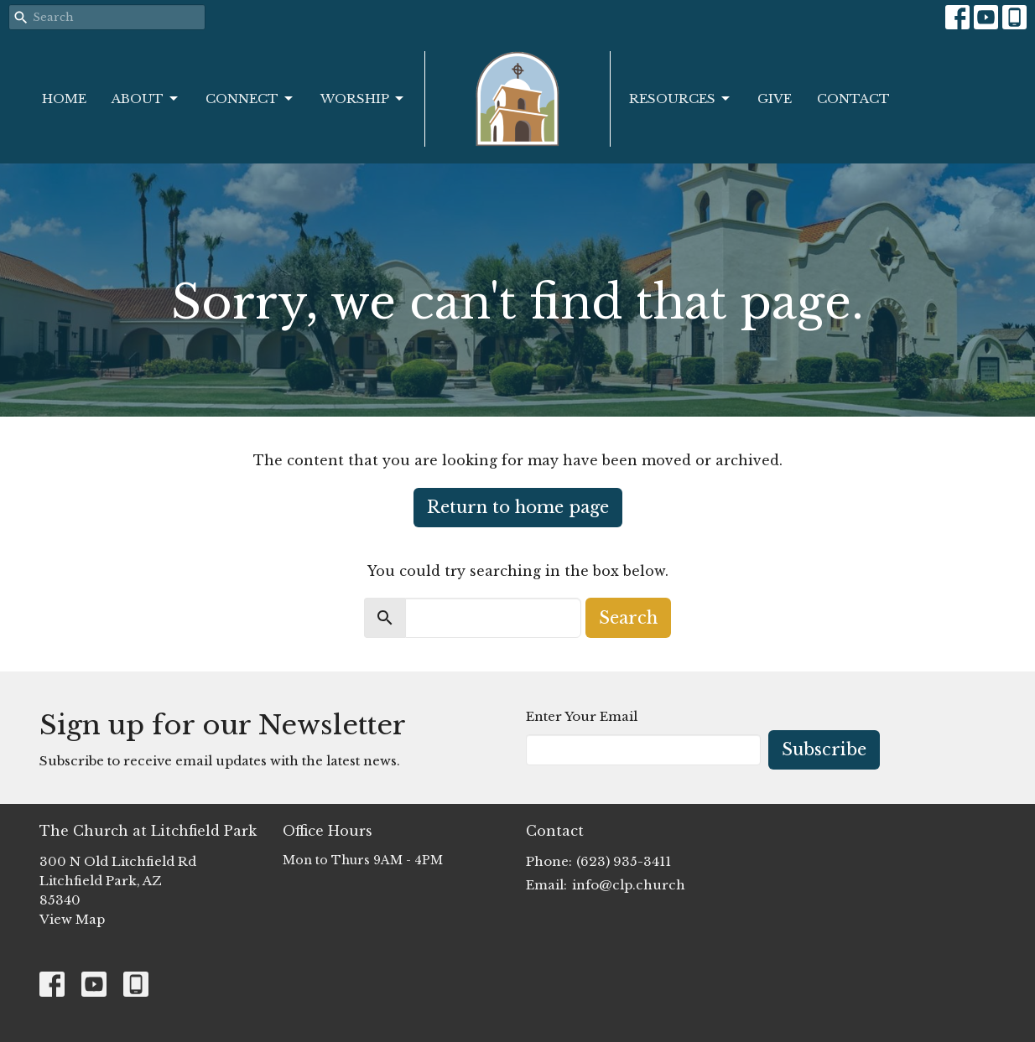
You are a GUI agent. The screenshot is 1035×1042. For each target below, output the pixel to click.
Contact (853, 98)
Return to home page (518, 507)
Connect (250, 99)
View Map (72, 919)
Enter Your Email (581, 716)
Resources (680, 99)
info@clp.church (628, 885)
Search (628, 618)
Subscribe (824, 749)
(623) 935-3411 (623, 861)
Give (774, 98)
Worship (363, 99)
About (146, 99)
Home (64, 98)
